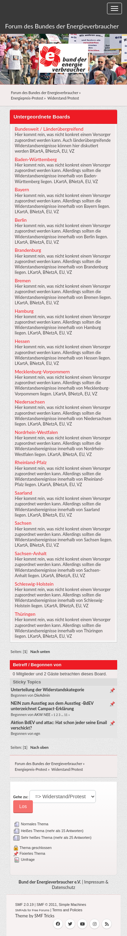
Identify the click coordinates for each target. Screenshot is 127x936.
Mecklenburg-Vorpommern (42, 371)
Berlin (20, 220)
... (62, 715)
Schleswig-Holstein (34, 584)
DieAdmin (42, 695)
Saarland (23, 493)
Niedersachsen (30, 402)
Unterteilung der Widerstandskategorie (47, 689)
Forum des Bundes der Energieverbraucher (62, 26)
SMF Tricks (45, 915)
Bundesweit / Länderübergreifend (49, 129)
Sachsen (23, 523)
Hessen (22, 341)
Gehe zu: (20, 797)
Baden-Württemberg (36, 159)
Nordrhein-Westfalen (36, 432)
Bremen (22, 280)
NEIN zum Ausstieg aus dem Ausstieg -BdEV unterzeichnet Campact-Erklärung (52, 706)
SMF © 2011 (47, 904)
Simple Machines (72, 904)
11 (65, 715)
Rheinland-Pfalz (30, 462)
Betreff (20, 664)
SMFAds (21, 910)
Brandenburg (28, 250)
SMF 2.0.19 (24, 904)
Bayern (22, 189)
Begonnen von (46, 664)
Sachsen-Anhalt (30, 553)
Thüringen (25, 614)
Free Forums (40, 910)
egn (37, 734)
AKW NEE (42, 715)
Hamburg (24, 311)
